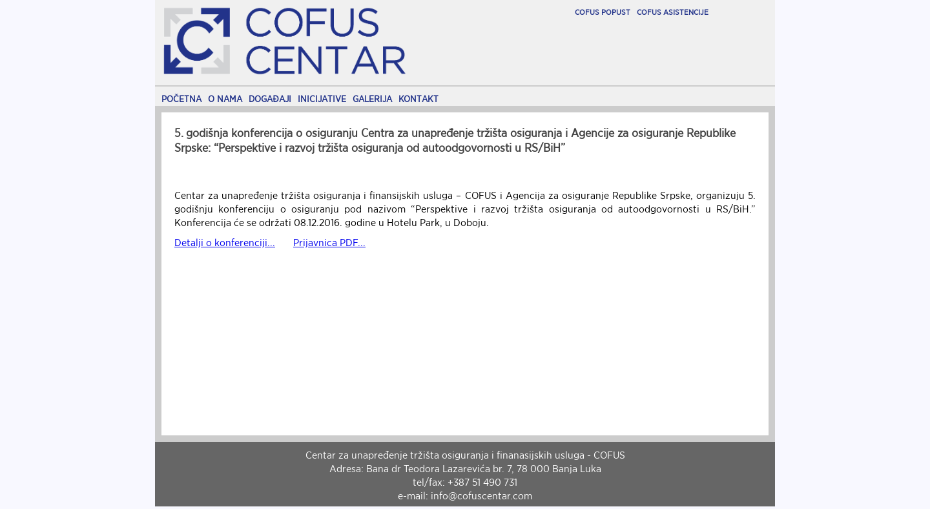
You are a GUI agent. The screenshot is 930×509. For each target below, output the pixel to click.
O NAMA (225, 99)
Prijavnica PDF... (329, 242)
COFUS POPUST (602, 12)
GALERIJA (372, 99)
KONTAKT (418, 99)
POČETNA (181, 99)
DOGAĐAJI (270, 99)
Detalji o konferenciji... (224, 242)
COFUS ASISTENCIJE (672, 12)
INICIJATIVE (322, 99)
